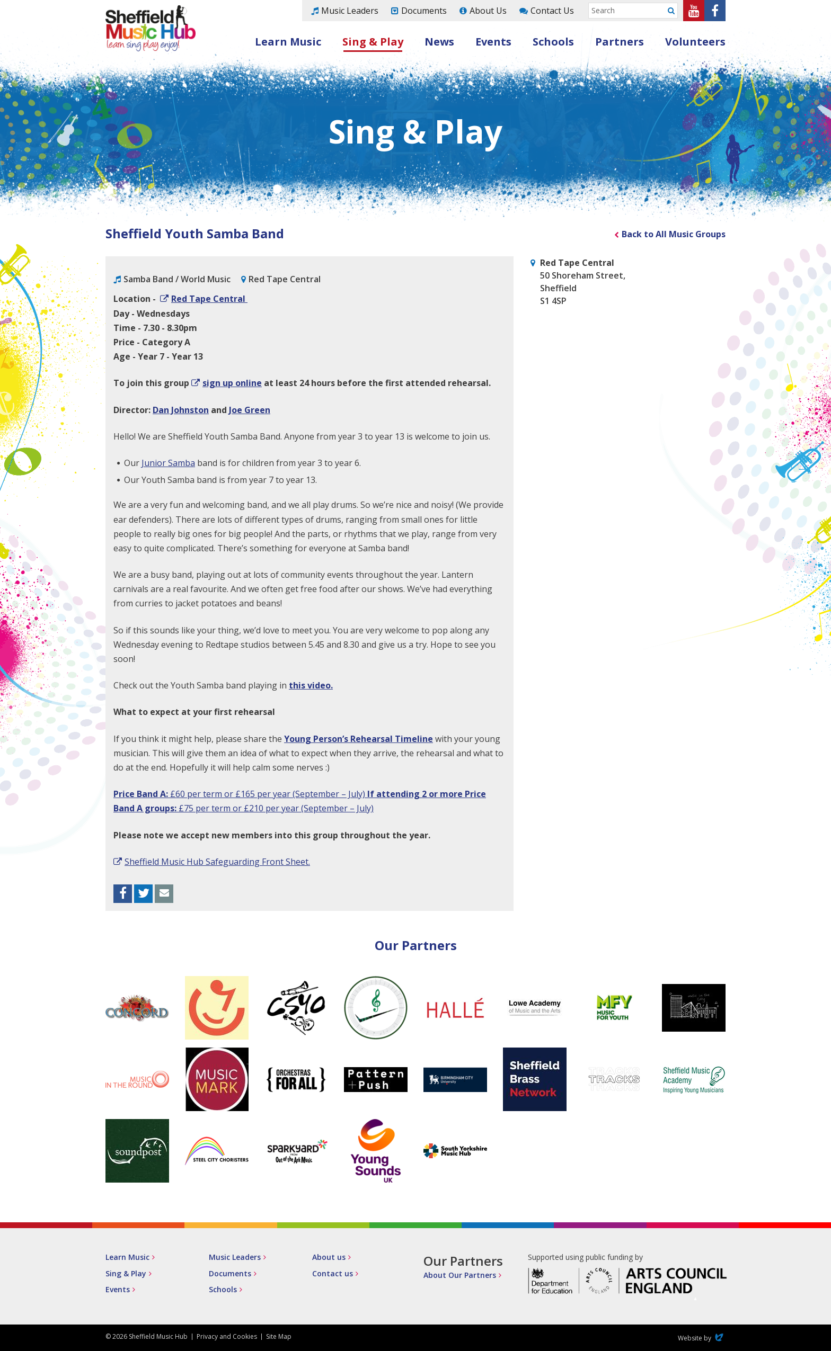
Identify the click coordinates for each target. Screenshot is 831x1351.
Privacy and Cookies (227, 1336)
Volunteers (695, 41)
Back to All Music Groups (674, 234)
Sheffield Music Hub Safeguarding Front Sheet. (217, 861)
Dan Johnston (181, 410)
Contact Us (552, 10)
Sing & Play (372, 41)
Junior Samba (168, 463)
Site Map (278, 1336)
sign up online (232, 383)
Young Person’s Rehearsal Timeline (358, 739)
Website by (702, 1338)
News (439, 41)
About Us (488, 10)
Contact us (332, 1273)
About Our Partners (459, 1275)
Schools (553, 41)
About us (329, 1257)
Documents (424, 10)
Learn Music (288, 41)
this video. (311, 685)
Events (493, 41)
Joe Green (249, 410)
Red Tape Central (209, 299)
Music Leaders (349, 10)
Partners (619, 41)
